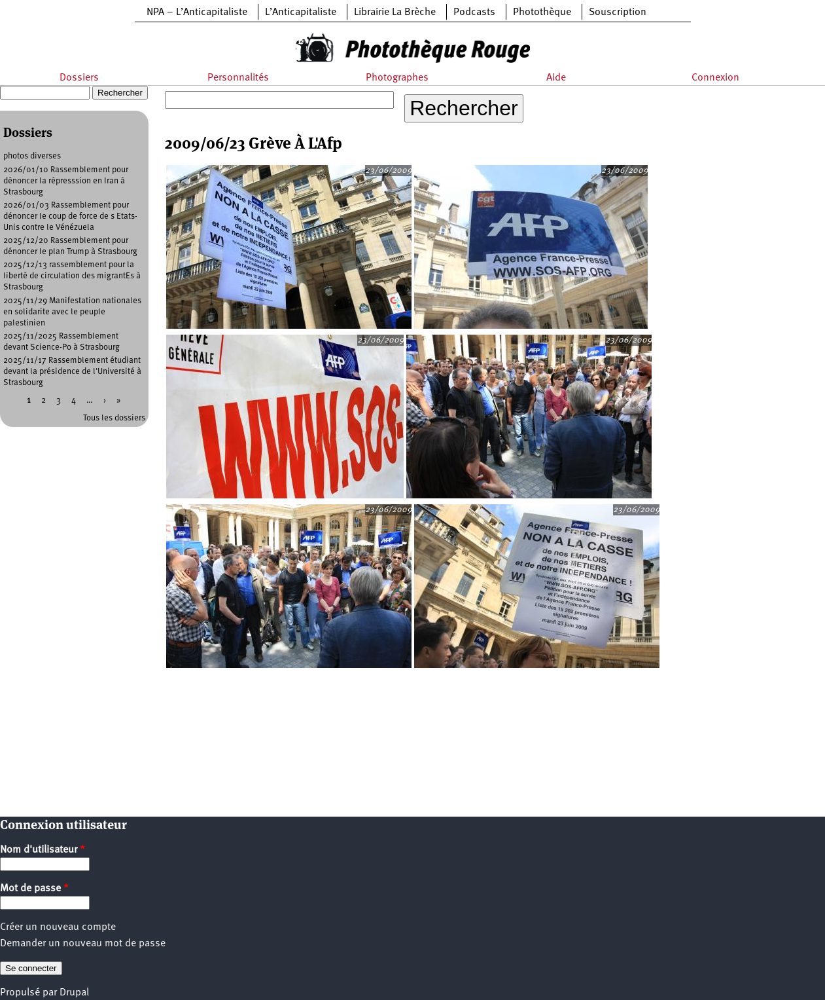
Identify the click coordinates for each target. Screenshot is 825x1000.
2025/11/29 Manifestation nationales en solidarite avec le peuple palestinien (72, 312)
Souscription (617, 12)
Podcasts (474, 12)
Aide (556, 78)
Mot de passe (34, 888)
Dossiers (79, 78)
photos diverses (32, 156)
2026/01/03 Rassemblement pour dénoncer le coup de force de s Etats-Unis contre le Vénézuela (70, 216)
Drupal (74, 993)
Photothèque (542, 12)
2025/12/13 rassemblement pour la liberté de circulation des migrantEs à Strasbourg (72, 276)
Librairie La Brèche (395, 12)
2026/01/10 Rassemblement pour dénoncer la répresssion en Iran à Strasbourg (65, 181)
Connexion (715, 78)
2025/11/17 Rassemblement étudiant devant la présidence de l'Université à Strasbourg (72, 371)
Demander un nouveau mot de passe (83, 943)
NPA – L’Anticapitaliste (197, 12)
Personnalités (238, 78)
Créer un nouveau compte (58, 927)
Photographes (397, 78)
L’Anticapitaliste (300, 12)
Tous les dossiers (114, 418)
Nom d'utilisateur (42, 850)
